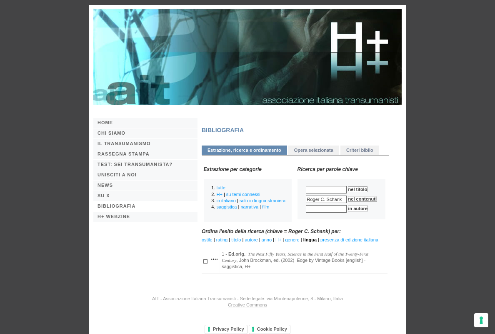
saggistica (227, 206)
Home (105, 122)
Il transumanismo (124, 143)
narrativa (249, 206)
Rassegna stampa (124, 153)
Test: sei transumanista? (135, 164)
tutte (221, 187)
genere (292, 239)
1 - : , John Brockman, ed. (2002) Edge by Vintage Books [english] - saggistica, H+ (295, 260)
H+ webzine (114, 216)
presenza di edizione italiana (349, 239)
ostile (207, 239)
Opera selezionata (313, 150)
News (105, 185)
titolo (236, 239)
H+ (219, 194)
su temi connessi (243, 194)
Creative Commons (247, 304)
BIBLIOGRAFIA (116, 205)
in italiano (226, 200)
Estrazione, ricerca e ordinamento (244, 150)
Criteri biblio (359, 150)
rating (222, 239)
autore (251, 239)
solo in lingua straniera (262, 200)
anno (267, 239)
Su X (104, 195)
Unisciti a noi (117, 174)
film (265, 206)
